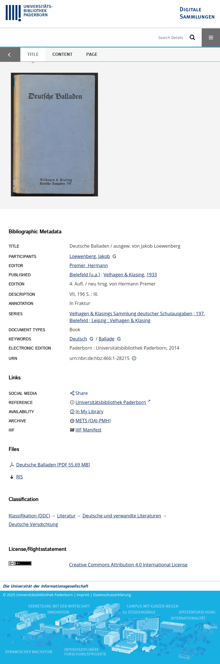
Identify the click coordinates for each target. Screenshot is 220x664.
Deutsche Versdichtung (33, 524)
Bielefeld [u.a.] (84, 274)
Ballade (106, 339)
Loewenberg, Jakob (89, 256)
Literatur (66, 516)
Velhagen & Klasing (123, 274)
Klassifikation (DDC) (29, 516)
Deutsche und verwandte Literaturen (121, 516)
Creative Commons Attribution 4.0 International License (128, 564)
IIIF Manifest (89, 430)
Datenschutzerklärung (112, 594)
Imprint (83, 594)
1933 (151, 274)
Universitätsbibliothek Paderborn (44, 594)
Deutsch (78, 339)
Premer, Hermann (88, 265)
